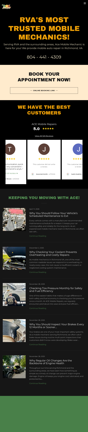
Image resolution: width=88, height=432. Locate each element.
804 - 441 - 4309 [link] (44, 57)
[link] (6, 3)
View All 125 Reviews (44, 136)
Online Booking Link (44, 90)
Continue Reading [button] (37, 236)
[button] (84, 3)
